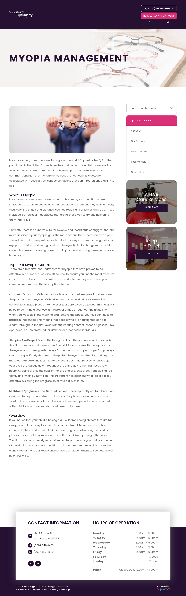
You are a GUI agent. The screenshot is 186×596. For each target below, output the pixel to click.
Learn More (151, 207)
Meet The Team (141, 151)
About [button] (53, 14)
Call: (159, 8)
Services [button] (66, 14)
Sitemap (65, 589)
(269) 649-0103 (44, 545)
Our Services (139, 141)
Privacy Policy (51, 589)
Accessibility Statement (29, 589)
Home (41, 14)
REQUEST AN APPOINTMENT (158, 15)
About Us (136, 131)
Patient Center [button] (107, 14)
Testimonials (139, 162)
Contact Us (127, 14)
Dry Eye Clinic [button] (84, 14)
